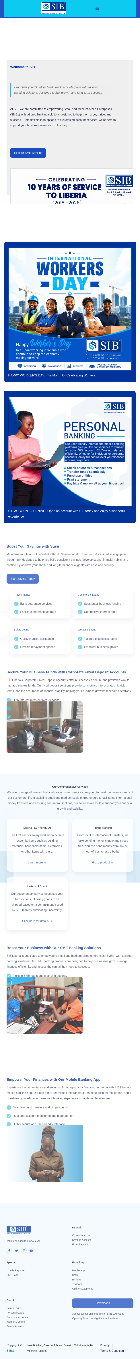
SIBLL (11, 1350)
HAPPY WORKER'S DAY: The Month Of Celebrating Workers (52, 375)
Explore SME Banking (28, 152)
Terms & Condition (112, 1350)
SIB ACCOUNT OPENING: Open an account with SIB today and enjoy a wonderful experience (66, 513)
